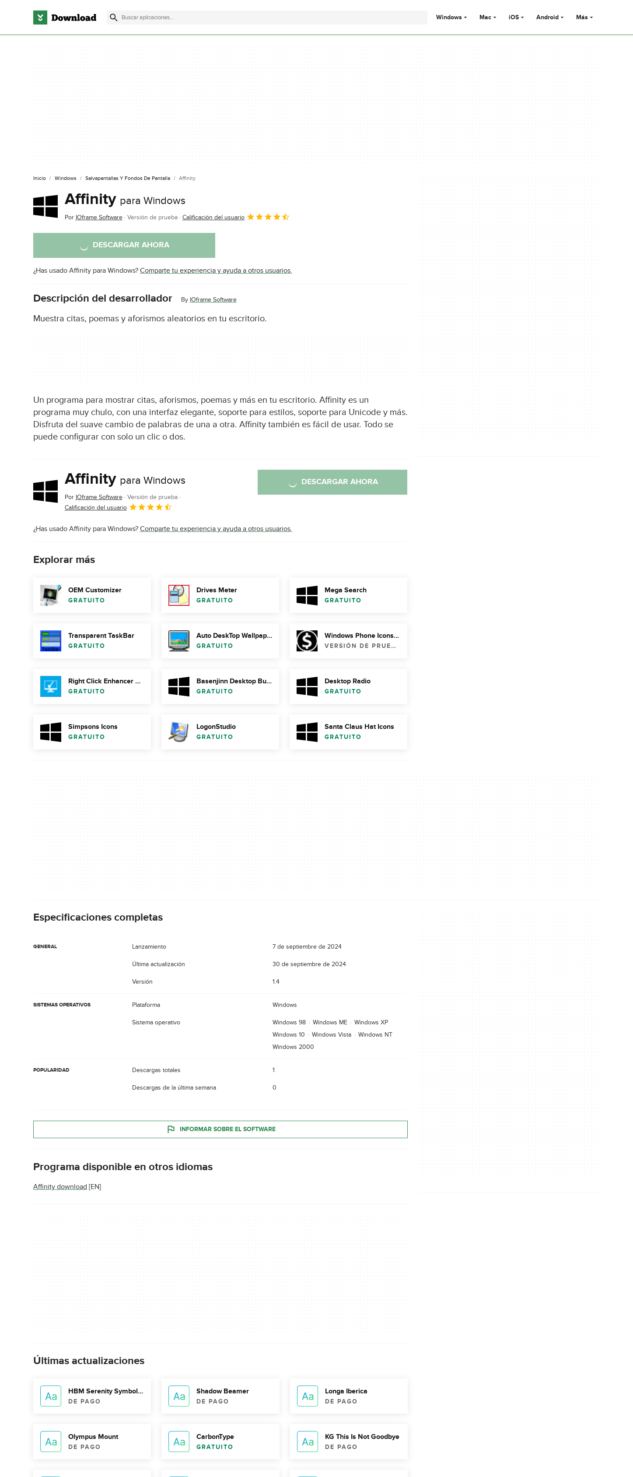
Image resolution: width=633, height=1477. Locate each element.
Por (93, 217)
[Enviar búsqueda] (114, 18)
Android (547, 17)
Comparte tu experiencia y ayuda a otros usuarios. (216, 270)
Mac (485, 17)
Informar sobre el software (220, 1129)
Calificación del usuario (236, 216)
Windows (449, 17)
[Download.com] (64, 18)
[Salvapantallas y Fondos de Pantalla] (127, 178)
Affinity (125, 199)
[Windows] (66, 178)
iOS (514, 17)
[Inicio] (39, 178)
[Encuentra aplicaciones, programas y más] (267, 18)
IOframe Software (213, 299)
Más (585, 17)
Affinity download (60, 1186)
